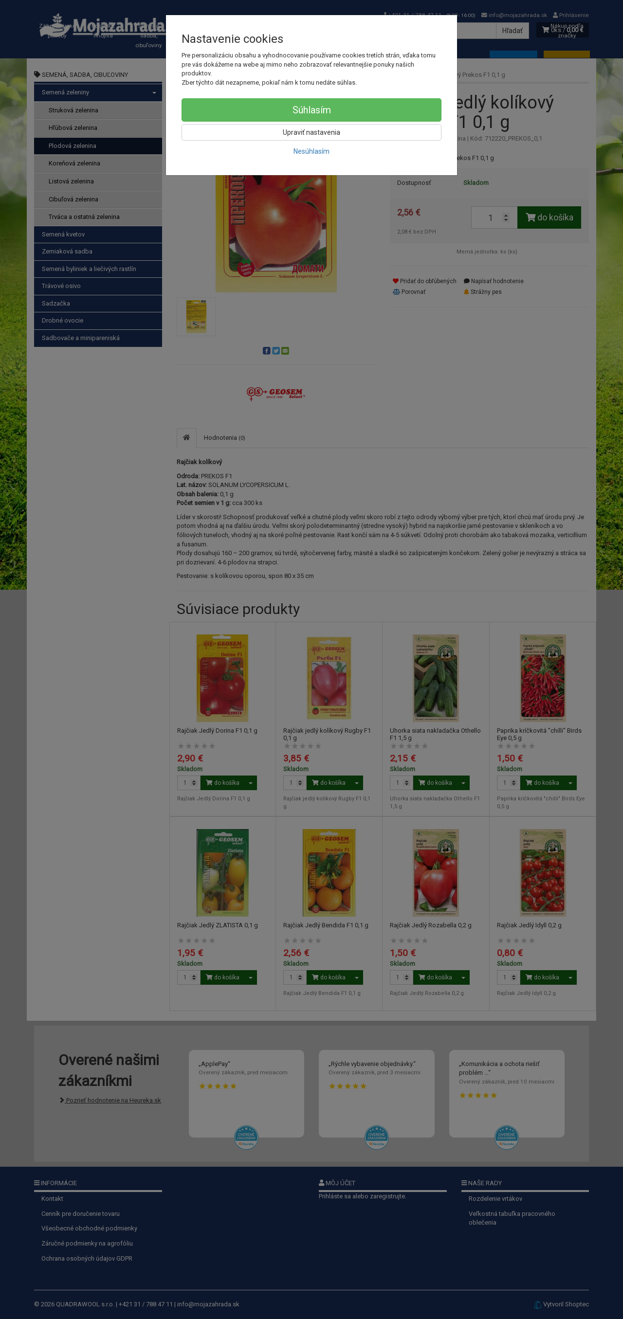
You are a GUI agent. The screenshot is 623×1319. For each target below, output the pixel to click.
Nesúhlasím (311, 151)
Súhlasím (312, 110)
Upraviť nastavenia (311, 132)
